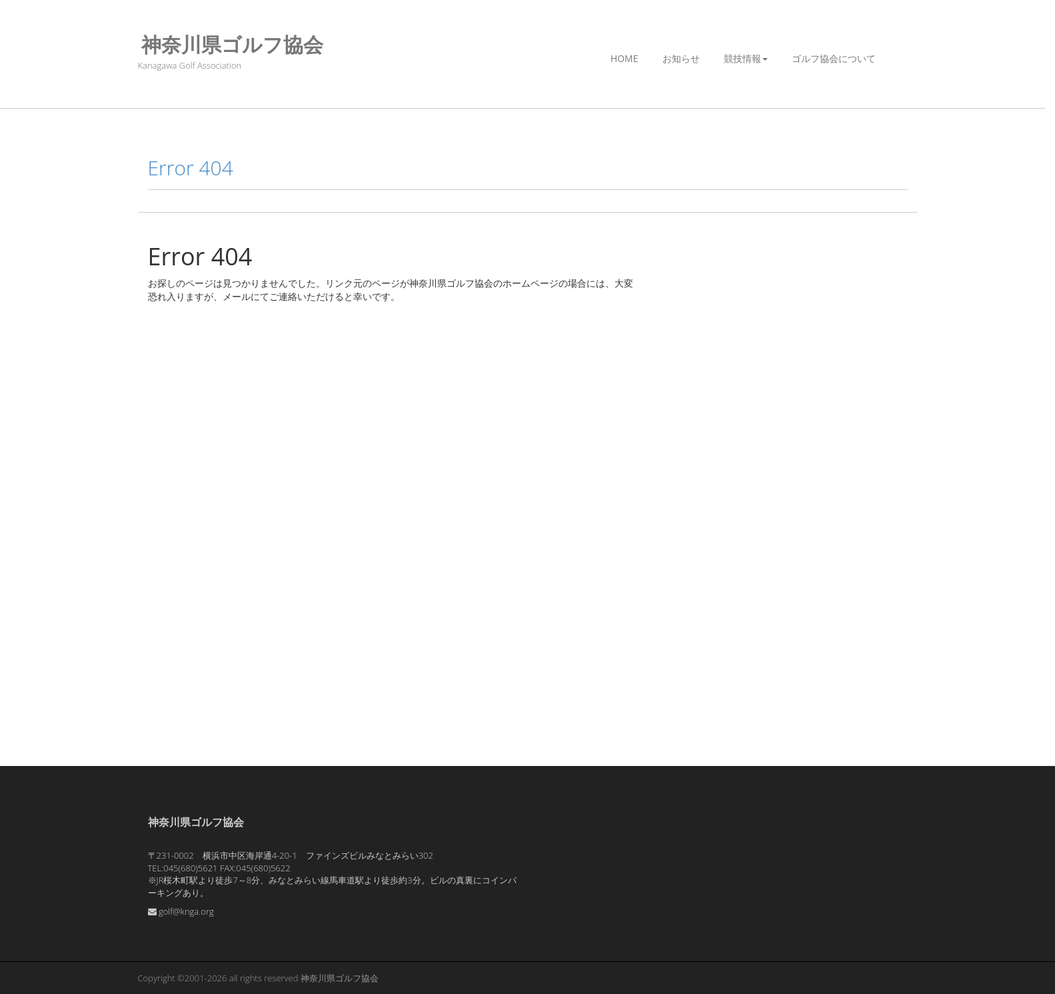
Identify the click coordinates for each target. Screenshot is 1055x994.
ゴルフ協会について (834, 58)
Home (624, 58)
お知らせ (681, 58)
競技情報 (746, 58)
